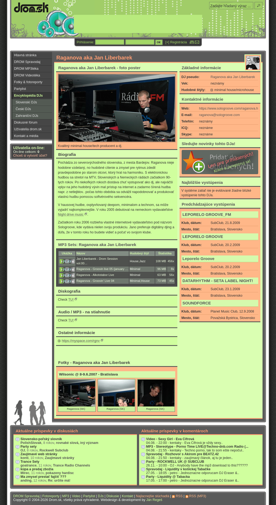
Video (76, 496)
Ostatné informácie (76, 332)
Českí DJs (23, 109)
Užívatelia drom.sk (28, 129)
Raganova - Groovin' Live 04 (95, 280)
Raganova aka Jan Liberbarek (233, 77)
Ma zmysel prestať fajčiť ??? (43, 477)
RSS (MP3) (197, 496)
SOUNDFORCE (196, 303)
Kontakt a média (26, 136)
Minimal (135, 269)
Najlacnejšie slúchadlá (152, 496)
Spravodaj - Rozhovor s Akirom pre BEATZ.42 (182, 454)
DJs (101, 496)
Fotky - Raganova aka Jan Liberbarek (94, 362)
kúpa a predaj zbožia (36, 469)
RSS (179, 496)
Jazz (142, 261)
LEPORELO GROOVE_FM (206, 214)
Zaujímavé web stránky (38, 454)
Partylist (20, 89)
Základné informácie (201, 67)
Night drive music (71, 214)
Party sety (28, 446)
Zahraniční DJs (27, 116)
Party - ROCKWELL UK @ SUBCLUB (175, 462)
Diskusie (112, 496)
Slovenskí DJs (26, 102)
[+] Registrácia (176, 42)
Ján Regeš (154, 500)
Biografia (67, 154)
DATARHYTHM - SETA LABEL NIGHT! (217, 281)
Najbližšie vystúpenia (202, 182)
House (134, 261)
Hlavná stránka (25, 55)
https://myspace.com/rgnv (81, 341)
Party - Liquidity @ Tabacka (168, 477)
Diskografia (69, 291)
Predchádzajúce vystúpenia (208, 204)
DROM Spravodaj (27, 62)
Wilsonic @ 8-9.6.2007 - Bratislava (88, 374)
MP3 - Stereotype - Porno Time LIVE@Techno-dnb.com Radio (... (197, 446)
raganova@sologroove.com (219, 115)
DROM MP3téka (26, 69)
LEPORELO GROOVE (202, 236)
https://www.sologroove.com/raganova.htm (230, 108)
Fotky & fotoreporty (28, 82)
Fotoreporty (51, 496)
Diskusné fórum (25, 122)
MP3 (65, 496)
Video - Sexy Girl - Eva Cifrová (170, 439)
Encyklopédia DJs (28, 95)
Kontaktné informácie (202, 99)
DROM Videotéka (27, 75)
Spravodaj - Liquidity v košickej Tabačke (178, 469)
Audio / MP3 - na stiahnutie (84, 312)
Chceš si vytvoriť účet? (30, 155)
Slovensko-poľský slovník (41, 439)
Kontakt (127, 496)
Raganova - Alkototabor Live (95, 274)
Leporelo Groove (198, 259)
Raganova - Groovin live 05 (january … (102, 269)
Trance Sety (29, 462)
